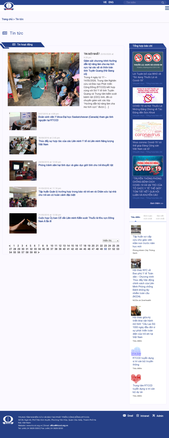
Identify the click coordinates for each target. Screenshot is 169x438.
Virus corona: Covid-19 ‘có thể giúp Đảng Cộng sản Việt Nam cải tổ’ (147, 145)
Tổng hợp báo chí (142, 46)
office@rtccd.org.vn (59, 425)
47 (93, 249)
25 (113, 246)
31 (27, 249)
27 (10, 249)
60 (35, 252)
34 (39, 249)
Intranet (145, 416)
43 (76, 249)
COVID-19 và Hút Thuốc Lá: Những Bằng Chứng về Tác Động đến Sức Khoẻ (148, 109)
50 (105, 249)
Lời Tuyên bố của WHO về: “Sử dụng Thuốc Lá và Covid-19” (147, 77)
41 (68, 249)
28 (14, 249)
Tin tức (19, 19)
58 (27, 252)
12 (60, 246)
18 (85, 246)
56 (18, 252)
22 (101, 246)
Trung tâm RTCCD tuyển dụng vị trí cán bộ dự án (144, 388)
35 (43, 249)
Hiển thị (110, 240)
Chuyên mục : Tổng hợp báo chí (147, 83)
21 (97, 246)
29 (18, 249)
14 (68, 246)
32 (31, 249)
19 (89, 246)
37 (52, 249)
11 (56, 246)
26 (118, 246)
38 (56, 249)
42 (72, 249)
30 (23, 249)
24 (109, 246)
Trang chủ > (8, 19)
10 (52, 246)
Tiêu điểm (135, 217)
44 (80, 249)
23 (105, 246)
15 (72, 246)
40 (64, 249)
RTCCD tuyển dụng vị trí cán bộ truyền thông (143, 361)
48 (97, 249)
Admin (160, 416)
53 (118, 249)
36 (47, 249)
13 (64, 246)
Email (130, 415)
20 (93, 246)
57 (23, 252)
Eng (111, 2)
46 (89, 249)
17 (80, 246)
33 (35, 249)
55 (14, 252)
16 (76, 246)
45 (85, 249)
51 (109, 249)
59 (31, 252)
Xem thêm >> (156, 203)
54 (10, 252)
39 (60, 249)
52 (113, 249)
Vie (105, 2)
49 (101, 249)
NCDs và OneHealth (142, 300)
